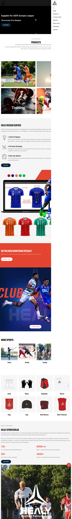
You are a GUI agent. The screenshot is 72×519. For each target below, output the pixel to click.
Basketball (53, 81)
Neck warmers (44, 415)
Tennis (9, 362)
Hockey (27, 362)
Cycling (45, 362)
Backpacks (44, 394)
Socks (9, 394)
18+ (3, 446)
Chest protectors (62, 415)
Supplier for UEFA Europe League (17, 15)
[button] (35, 33)
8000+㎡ (41, 446)
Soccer (18, 81)
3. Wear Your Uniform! (14, 156)
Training (18, 108)
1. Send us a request (14, 137)
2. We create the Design (15, 146)
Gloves (27, 394)
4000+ (40, 454)
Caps (26, 415)
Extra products (54, 108)
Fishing (63, 362)
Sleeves (62, 394)
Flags (9, 415)
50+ (3, 454)
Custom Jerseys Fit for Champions (11, 20)
